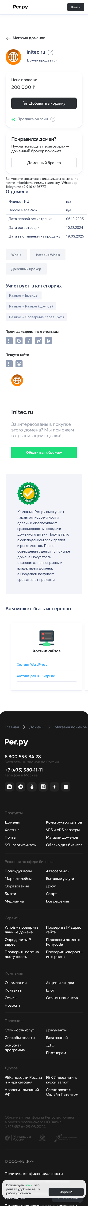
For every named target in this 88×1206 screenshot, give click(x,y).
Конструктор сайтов (64, 822)
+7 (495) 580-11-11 (24, 770)
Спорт (51, 893)
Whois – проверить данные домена (21, 929)
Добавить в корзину (47, 103)
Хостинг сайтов (47, 650)
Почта (10, 837)
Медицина (14, 901)
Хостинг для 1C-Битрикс (36, 676)
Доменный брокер (44, 162)
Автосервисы (57, 871)
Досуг (51, 886)
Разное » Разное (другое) (31, 306)
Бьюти (10, 893)
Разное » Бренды (23, 295)
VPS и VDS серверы (63, 829)
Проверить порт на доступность (22, 954)
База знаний (57, 1037)
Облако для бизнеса (64, 844)
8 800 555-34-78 (23, 757)
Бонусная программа (15, 1047)
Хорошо (66, 1192)
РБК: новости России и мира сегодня (23, 1079)
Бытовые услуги (60, 878)
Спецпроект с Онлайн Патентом (62, 1092)
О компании (16, 982)
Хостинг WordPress (32, 664)
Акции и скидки (60, 982)
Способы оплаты (20, 1037)
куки (29, 1185)
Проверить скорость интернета (64, 954)
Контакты (13, 990)
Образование (17, 886)
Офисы (11, 997)
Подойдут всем (18, 871)
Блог (50, 990)
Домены (12, 822)
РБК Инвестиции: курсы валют (61, 1079)
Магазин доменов (29, 37)
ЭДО (50, 1045)
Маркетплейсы (18, 878)
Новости (12, 1005)
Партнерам (56, 1052)
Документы (56, 1030)
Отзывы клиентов (62, 997)
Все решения (57, 901)
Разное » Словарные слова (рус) (36, 317)
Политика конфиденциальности (34, 1173)
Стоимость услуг (19, 1030)
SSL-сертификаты (20, 844)
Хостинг (12, 829)
